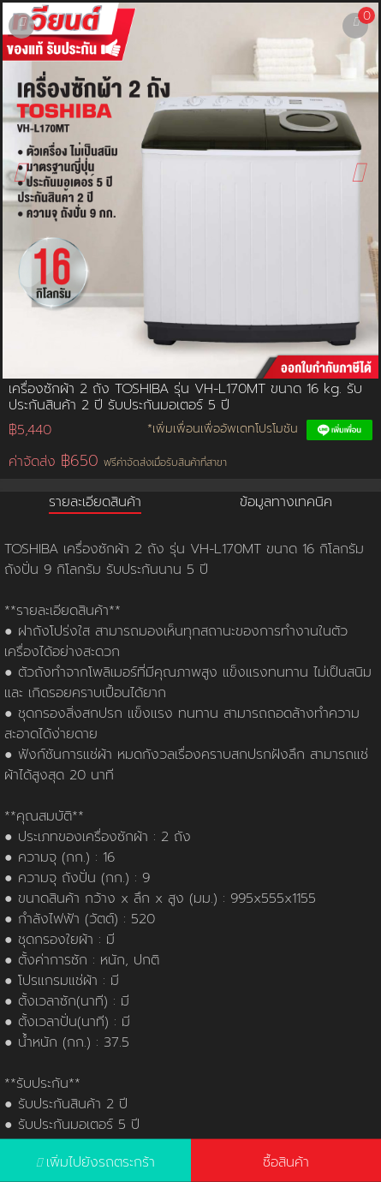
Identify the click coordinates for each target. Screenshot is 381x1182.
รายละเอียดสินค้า (95, 502)
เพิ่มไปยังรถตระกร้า (100, 1162)
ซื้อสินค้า (286, 1162)
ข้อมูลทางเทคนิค (286, 502)
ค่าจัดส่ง (118, 461)
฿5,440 (30, 430)
